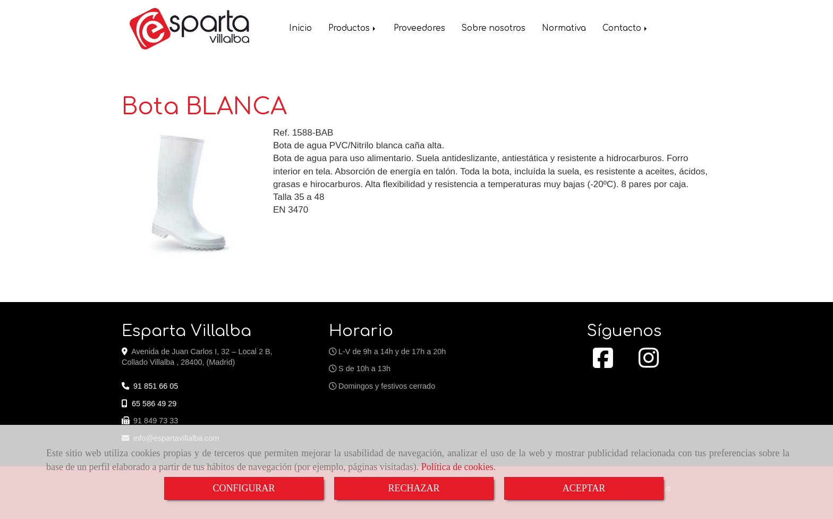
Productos (352, 29)
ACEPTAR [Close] (584, 488)
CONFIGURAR (243, 488)
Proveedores (419, 29)
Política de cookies (457, 467)
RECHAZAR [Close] (413, 488)
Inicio (300, 29)
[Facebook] (603, 363)
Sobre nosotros (493, 29)
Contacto (625, 29)
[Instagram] (648, 363)
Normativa (564, 29)
